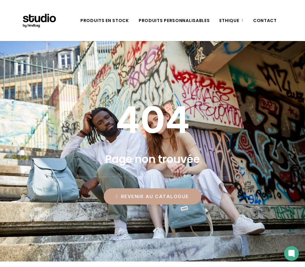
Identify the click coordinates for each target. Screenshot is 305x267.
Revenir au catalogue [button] (152, 196)
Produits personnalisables (174, 20)
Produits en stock (104, 20)
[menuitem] (104, 20)
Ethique (231, 20)
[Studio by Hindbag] (32, 20)
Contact (265, 20)
